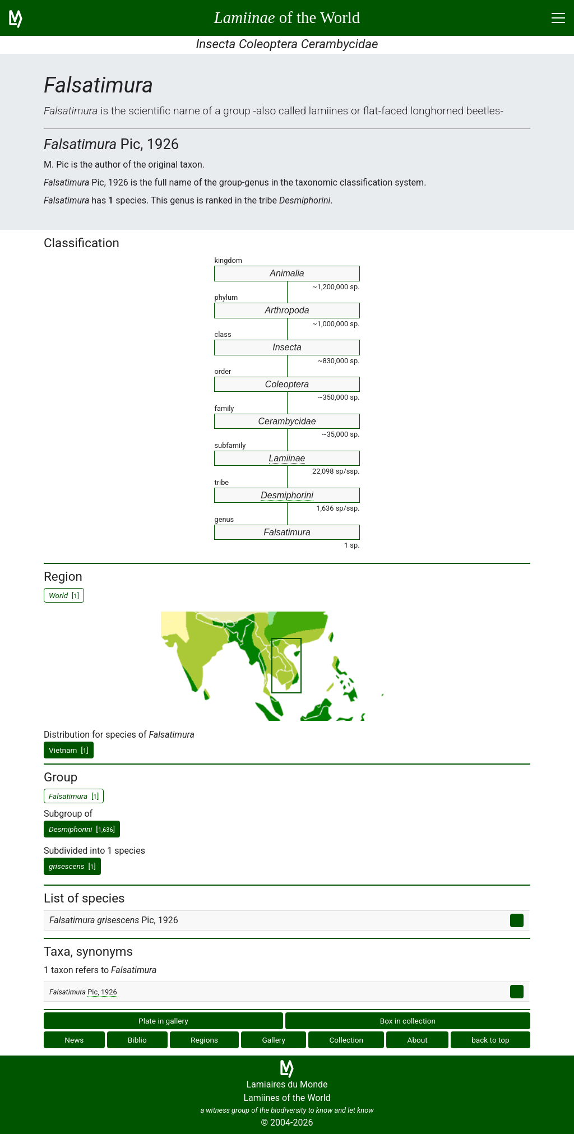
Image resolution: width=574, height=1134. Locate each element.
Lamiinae (287, 458)
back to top (490, 1039)
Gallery (273, 1039)
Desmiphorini (287, 495)
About (418, 1039)
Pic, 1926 (102, 992)
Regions (204, 1039)
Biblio (137, 1039)
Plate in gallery (163, 1020)
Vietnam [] (69, 750)
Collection (347, 1039)
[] (82, 829)
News (74, 1039)
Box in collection (408, 1020)
